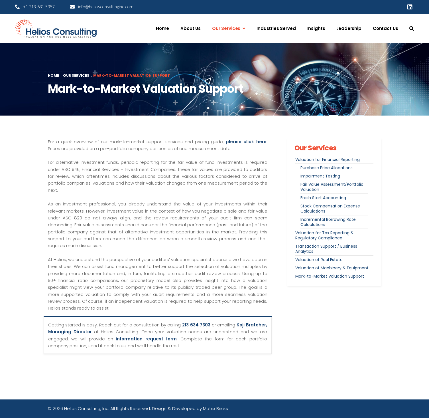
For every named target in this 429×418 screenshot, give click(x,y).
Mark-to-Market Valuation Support (329, 276)
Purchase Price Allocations (326, 168)
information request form (146, 339)
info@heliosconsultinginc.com (105, 6)
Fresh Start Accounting (323, 198)
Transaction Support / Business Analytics (326, 248)
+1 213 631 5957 (39, 6)
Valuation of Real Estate (319, 259)
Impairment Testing (320, 176)
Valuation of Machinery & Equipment (332, 268)
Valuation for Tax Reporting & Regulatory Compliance (324, 235)
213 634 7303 (196, 325)
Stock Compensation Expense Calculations (330, 208)
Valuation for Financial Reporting (327, 159)
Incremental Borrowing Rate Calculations (328, 222)
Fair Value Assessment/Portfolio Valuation (331, 186)
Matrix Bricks (215, 408)
